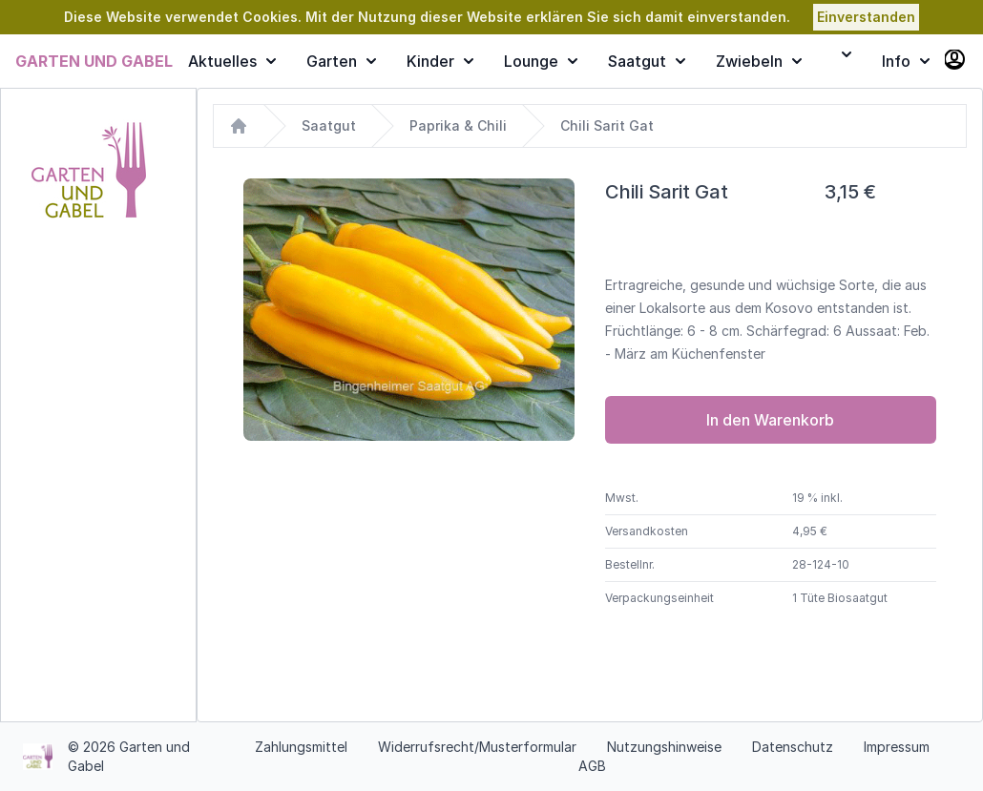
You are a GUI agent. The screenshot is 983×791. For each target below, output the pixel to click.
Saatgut (646, 61)
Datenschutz (792, 747)
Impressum (897, 747)
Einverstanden (866, 17)
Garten (341, 61)
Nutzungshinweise (664, 747)
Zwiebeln (759, 61)
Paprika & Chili (458, 125)
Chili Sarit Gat (607, 125)
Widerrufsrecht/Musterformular (477, 747)
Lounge (540, 61)
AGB (592, 766)
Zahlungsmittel (301, 747)
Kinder (440, 61)
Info (906, 61)
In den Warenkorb (770, 419)
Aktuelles (232, 61)
